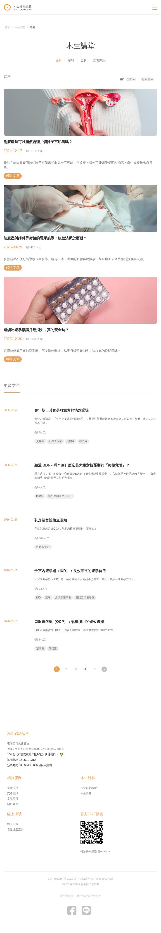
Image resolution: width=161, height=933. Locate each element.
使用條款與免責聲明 (89, 896)
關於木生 (12, 804)
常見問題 (12, 798)
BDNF (40, 496)
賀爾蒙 (70, 441)
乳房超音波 (43, 547)
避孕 (48, 597)
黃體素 (53, 648)
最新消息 (12, 787)
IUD (38, 597)
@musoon (103, 851)
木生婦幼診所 (88, 787)
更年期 (40, 441)
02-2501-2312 (27, 759)
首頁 (7, 27)
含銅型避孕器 (63, 597)
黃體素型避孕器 (85, 597)
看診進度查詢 (15, 829)
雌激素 (83, 441)
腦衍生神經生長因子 (60, 496)
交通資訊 (12, 793)
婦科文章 (12, 176)
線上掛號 (12, 824)
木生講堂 (85, 793)
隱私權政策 (66, 896)
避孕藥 (40, 648)
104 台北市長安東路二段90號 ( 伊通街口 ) (35, 754)
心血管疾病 (55, 441)
